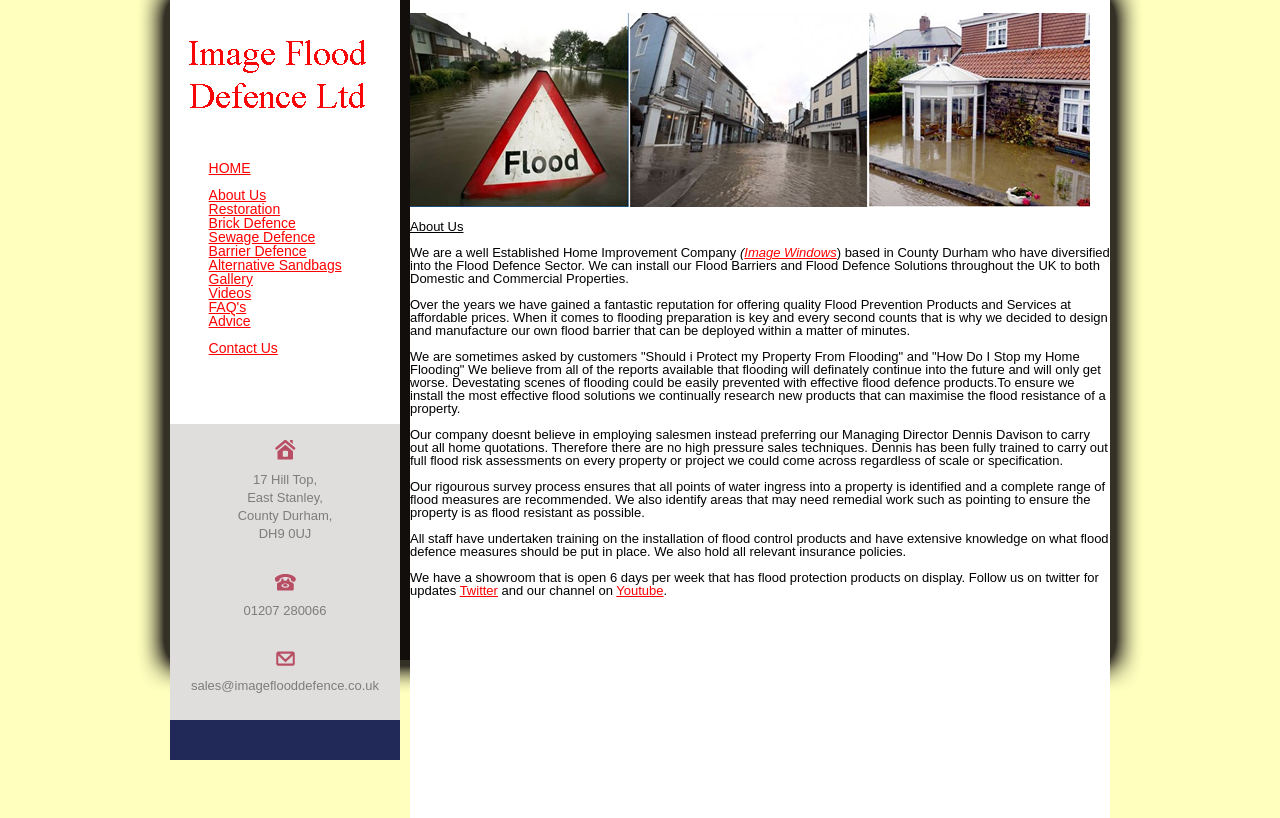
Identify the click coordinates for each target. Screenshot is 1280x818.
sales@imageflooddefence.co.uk (285, 685)
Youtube (639, 590)
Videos (230, 293)
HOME (230, 168)
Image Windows (790, 252)
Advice (230, 321)
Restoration (245, 209)
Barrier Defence (258, 251)
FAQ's (228, 307)
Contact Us (243, 348)
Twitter (479, 590)
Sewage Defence (262, 237)
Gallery (231, 279)
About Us (238, 195)
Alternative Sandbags (275, 265)
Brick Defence (252, 223)
